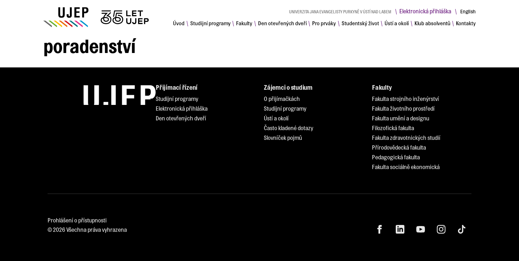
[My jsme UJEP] (97, 17)
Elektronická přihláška (425, 11)
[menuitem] (178, 23)
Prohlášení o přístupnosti (77, 220)
